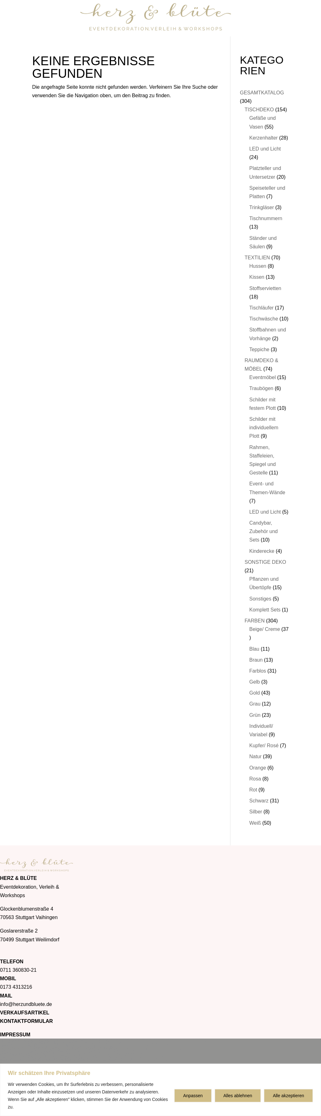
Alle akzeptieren (288, 1095)
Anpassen (193, 1095)
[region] (160, 1090)
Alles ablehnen (238, 1095)
